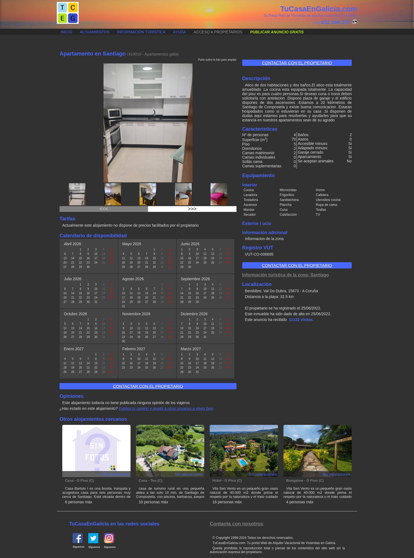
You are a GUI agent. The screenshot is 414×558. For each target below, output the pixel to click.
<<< (103, 209)
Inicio (66, 32)
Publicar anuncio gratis (277, 32)
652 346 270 (335, 22)
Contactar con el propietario (297, 62)
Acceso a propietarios (218, 32)
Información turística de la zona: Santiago (285, 275)
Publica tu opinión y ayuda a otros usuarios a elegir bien (166, 408)
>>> (192, 209)
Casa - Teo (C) (150, 480)
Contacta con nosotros (236, 524)
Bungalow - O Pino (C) (305, 480)
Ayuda (179, 32)
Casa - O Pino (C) (79, 480)
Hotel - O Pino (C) (227, 480)
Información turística (141, 32)
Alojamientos (95, 32)
